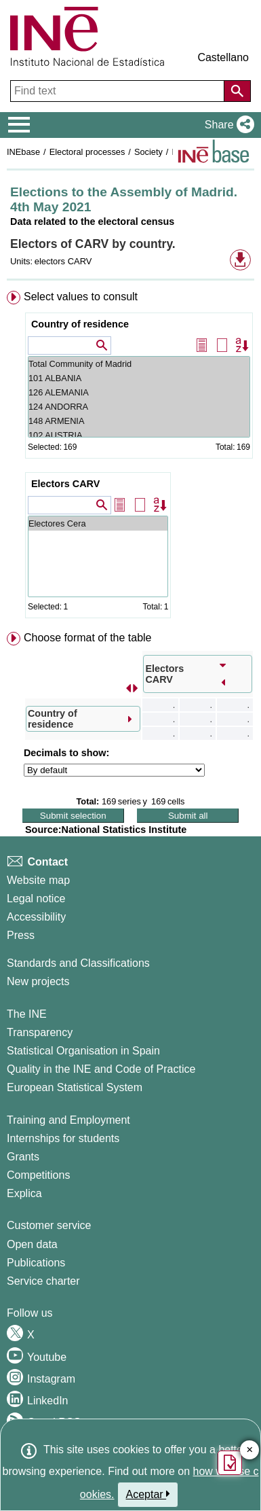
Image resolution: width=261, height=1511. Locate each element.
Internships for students (63, 1138)
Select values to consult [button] (81, 296)
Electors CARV (65, 483)
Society (148, 152)
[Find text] (118, 91)
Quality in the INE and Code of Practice (101, 1069)
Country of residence (80, 324)
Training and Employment (68, 1120)
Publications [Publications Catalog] (36, 1262)
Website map (38, 880)
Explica (24, 1193)
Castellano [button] (223, 57)
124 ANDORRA (138, 406)
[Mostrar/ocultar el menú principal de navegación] (19, 125)
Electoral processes (87, 152)
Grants (23, 1156)
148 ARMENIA (138, 421)
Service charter (43, 1281)
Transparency (40, 1032)
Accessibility (36, 917)
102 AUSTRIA (138, 435)
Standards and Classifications (78, 963)
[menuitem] (130, 457)
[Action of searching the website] (237, 91)
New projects (38, 981)
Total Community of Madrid (138, 364)
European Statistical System (74, 1087)
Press (21, 935)
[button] (226, 125)
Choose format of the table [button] (88, 637)
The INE (27, 1014)
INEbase (23, 152)
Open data (32, 1244)
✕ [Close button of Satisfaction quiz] (250, 1450)
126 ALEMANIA (138, 392)
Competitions (38, 1175)
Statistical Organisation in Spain (83, 1050)
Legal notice (36, 898)
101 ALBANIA (138, 378)
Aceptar (148, 1494)
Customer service (49, 1225)
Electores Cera (97, 523)
